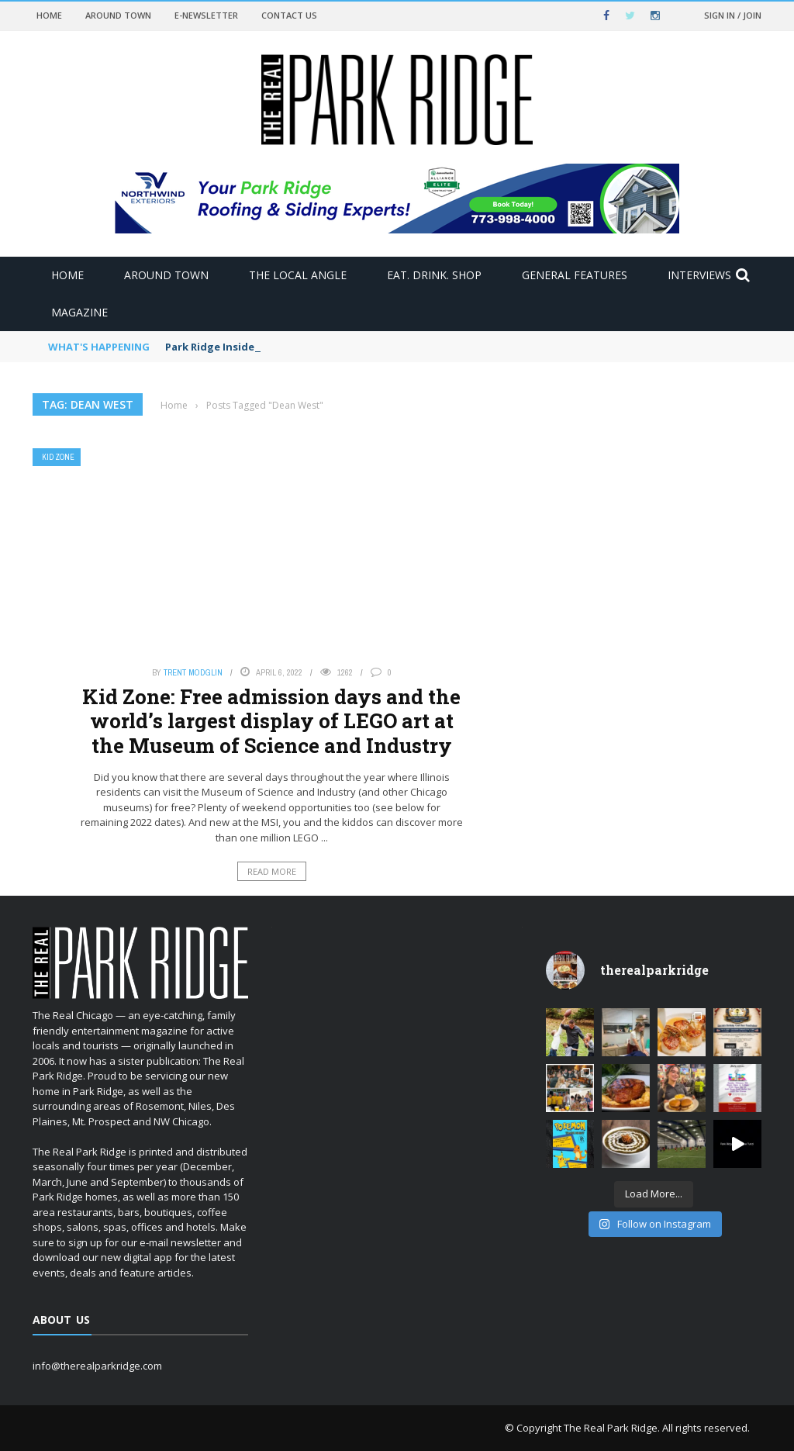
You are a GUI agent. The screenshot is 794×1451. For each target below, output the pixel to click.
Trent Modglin (193, 672)
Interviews (699, 275)
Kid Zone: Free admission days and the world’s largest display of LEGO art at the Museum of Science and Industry (271, 720)
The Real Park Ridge (611, 1428)
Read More (271, 871)
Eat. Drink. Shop (434, 275)
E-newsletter (206, 15)
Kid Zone (58, 457)
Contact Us (289, 15)
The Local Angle (298, 275)
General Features (574, 275)
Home (49, 15)
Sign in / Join (732, 15)
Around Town (118, 15)
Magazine (79, 312)
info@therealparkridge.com (97, 1366)
